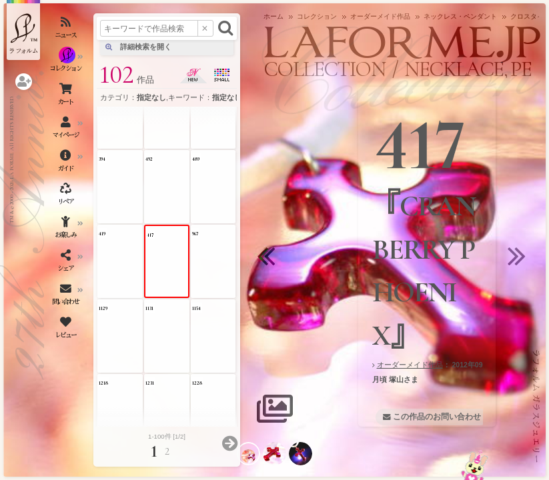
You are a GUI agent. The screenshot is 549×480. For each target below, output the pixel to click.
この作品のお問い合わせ (437, 417)
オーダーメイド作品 (410, 365)
